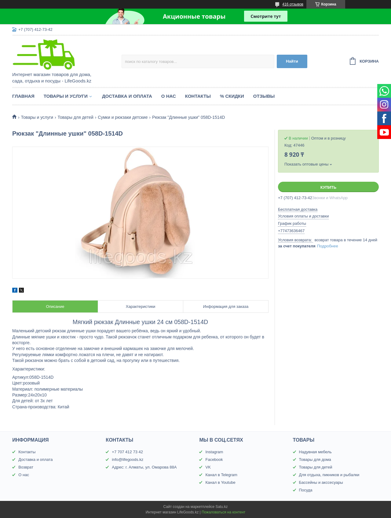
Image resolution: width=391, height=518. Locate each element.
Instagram (214, 452)
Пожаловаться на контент (223, 512)
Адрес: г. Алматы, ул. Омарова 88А (144, 467)
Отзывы (264, 96)
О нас (168, 96)
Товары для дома (315, 459)
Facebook (214, 459)
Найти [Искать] (292, 61)
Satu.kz (221, 507)
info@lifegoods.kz (127, 459)
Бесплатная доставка (297, 209)
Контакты (198, 96)
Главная (23, 96)
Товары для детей (75, 117)
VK (207, 467)
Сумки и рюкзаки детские (123, 117)
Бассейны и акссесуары (321, 482)
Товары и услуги (66, 96)
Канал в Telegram (221, 474)
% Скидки (232, 96)
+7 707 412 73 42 (127, 452)
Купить (328, 187)
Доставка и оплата (127, 96)
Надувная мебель (315, 452)
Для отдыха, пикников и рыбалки (329, 474)
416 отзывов (292, 4)
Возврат (25, 467)
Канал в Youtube (220, 482)
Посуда (305, 490)
